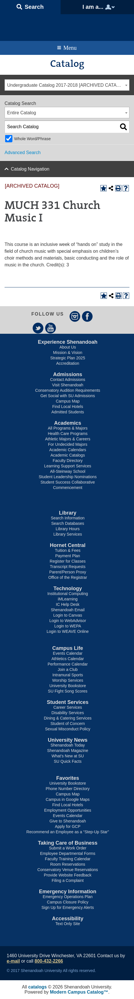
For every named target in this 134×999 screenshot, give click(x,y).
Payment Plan (67, 556)
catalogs (37, 987)
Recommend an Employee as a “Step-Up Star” (68, 832)
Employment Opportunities (67, 810)
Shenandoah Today (67, 745)
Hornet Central (68, 545)
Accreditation (67, 363)
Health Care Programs (68, 433)
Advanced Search (22, 152)
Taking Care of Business (68, 843)
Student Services (67, 702)
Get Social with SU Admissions (67, 395)
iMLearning (68, 599)
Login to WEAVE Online (68, 631)
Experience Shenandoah (68, 342)
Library (67, 513)
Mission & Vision (67, 352)
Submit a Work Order (67, 848)
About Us (68, 347)
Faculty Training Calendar (68, 859)
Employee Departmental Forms (67, 853)
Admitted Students (67, 412)
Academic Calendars (67, 449)
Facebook (87, 316)
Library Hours (68, 529)
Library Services (67, 534)
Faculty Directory (68, 460)
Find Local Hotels (67, 406)
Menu (70, 48)
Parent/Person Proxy (67, 572)
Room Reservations (67, 864)
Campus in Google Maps (68, 799)
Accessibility (67, 918)
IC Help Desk (67, 604)
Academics (67, 423)
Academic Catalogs (67, 455)
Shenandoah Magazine (67, 750)
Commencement (67, 487)
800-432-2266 (48, 961)
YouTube (50, 328)
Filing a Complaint (68, 880)
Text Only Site (67, 923)
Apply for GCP (67, 826)
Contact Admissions (67, 379)
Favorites (67, 778)
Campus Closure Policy (68, 902)
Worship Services (67, 680)
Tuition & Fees (67, 550)
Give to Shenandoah (68, 821)
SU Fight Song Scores (68, 691)
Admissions (67, 374)
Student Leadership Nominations (68, 476)
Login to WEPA (67, 626)
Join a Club (68, 669)
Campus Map (68, 401)
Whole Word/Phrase (32, 138)
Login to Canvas (67, 615)
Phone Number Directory (68, 788)
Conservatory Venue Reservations (67, 869)
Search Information (67, 518)
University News (68, 740)
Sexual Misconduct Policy (67, 729)
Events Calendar (68, 653)
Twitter (38, 328)
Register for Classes (68, 561)
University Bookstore (67, 685)
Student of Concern (67, 723)
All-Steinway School (67, 471)
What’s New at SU (68, 756)
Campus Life (67, 648)
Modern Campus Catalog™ (79, 992)
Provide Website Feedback (68, 875)
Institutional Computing (67, 593)
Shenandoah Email (67, 610)
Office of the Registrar (67, 577)
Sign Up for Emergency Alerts (68, 907)
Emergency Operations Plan (68, 896)
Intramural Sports (67, 675)
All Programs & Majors (68, 428)
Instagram (75, 316)
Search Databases (67, 523)
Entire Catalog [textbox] (21, 112)
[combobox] (67, 85)
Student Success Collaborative (67, 482)
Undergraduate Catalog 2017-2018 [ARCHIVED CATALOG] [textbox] (67, 85)
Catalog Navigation (30, 169)
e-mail (13, 961)
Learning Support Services (67, 466)
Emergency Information (67, 891)
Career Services (67, 707)
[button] (30, 7)
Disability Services (68, 712)
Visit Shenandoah (68, 385)
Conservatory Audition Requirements (67, 390)
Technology (68, 588)
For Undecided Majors (67, 444)
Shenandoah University (67, 26)
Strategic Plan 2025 (67, 358)
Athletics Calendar (68, 658)
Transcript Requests (68, 566)
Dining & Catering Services (68, 718)
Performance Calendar (68, 664)
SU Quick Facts (68, 761)
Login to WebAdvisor (67, 620)
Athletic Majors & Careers (67, 439)
